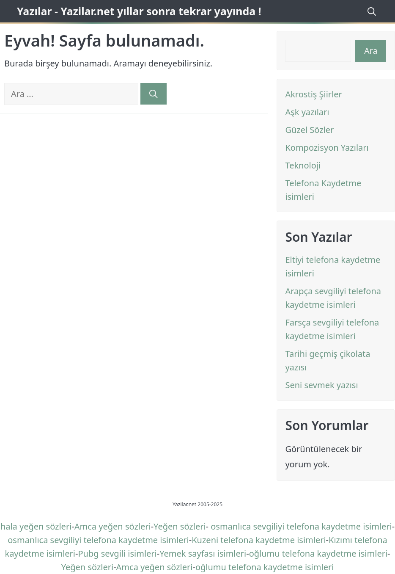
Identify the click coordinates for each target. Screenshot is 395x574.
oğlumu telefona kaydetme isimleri (318, 553)
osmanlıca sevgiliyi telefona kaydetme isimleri (301, 526)
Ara (370, 50)
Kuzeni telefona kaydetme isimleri (259, 540)
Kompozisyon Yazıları (326, 147)
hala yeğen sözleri (36, 526)
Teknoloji (303, 165)
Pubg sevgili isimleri (117, 553)
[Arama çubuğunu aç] (370, 11)
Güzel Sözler (309, 129)
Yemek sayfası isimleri (202, 553)
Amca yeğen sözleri (112, 526)
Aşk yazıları (307, 112)
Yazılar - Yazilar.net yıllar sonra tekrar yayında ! (139, 11)
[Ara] (153, 94)
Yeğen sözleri (180, 526)
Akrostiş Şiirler (313, 94)
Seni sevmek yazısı (321, 385)
